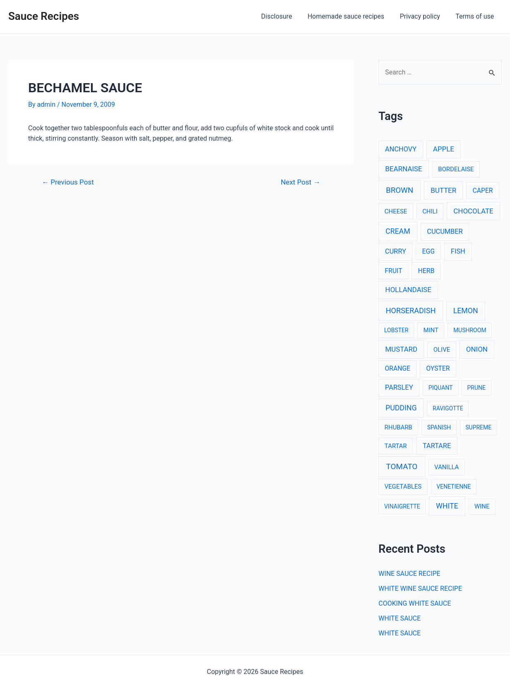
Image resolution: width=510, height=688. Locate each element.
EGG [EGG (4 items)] (428, 251)
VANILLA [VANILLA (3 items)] (446, 467)
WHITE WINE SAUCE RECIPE (420, 588)
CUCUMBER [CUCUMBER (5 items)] (444, 231)
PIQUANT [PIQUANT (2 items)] (441, 387)
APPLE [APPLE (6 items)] (443, 149)
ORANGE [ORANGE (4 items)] (397, 368)
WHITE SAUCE (399, 618)
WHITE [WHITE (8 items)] (447, 506)
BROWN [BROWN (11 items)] (399, 190)
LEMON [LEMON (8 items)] (465, 311)
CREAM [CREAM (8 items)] (397, 231)
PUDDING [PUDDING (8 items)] (401, 408)
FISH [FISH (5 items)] (458, 251)
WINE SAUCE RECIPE (409, 574)
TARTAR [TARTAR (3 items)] (396, 446)
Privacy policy (423, 16)
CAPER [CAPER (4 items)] (482, 190)
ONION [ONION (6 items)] (477, 349)
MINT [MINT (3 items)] (430, 330)
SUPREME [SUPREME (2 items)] (478, 427)
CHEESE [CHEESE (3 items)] (396, 211)
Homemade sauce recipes (351, 16)
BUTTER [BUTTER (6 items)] (443, 190)
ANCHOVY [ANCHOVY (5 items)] (401, 149)
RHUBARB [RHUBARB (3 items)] (398, 427)
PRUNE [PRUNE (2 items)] (476, 387)
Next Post (300, 182)
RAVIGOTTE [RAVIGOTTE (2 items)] (448, 408)
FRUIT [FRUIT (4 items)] (393, 271)
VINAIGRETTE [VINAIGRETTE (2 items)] (402, 506)
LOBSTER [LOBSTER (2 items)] (396, 330)
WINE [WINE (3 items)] (481, 506)
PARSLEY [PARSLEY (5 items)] (399, 387)
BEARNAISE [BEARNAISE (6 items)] (403, 169)
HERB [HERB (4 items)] (426, 271)
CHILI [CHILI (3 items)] (430, 211)
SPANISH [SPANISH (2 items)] (439, 427)
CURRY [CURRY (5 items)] (395, 251)
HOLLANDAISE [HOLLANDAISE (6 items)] (408, 289)
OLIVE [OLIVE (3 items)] (441, 349)
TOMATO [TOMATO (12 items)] (401, 466)
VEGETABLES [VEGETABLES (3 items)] (403, 486)
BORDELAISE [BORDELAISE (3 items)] (456, 169)
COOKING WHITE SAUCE (414, 603)
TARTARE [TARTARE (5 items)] (437, 446)
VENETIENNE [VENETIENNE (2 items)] (453, 486)
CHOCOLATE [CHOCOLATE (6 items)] (473, 211)
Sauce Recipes (43, 16)
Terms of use (476, 16)
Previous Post (68, 182)
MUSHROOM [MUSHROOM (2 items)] (469, 330)
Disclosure (284, 16)
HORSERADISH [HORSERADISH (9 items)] (410, 310)
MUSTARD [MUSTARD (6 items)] (401, 349)
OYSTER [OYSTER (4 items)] (438, 368)
